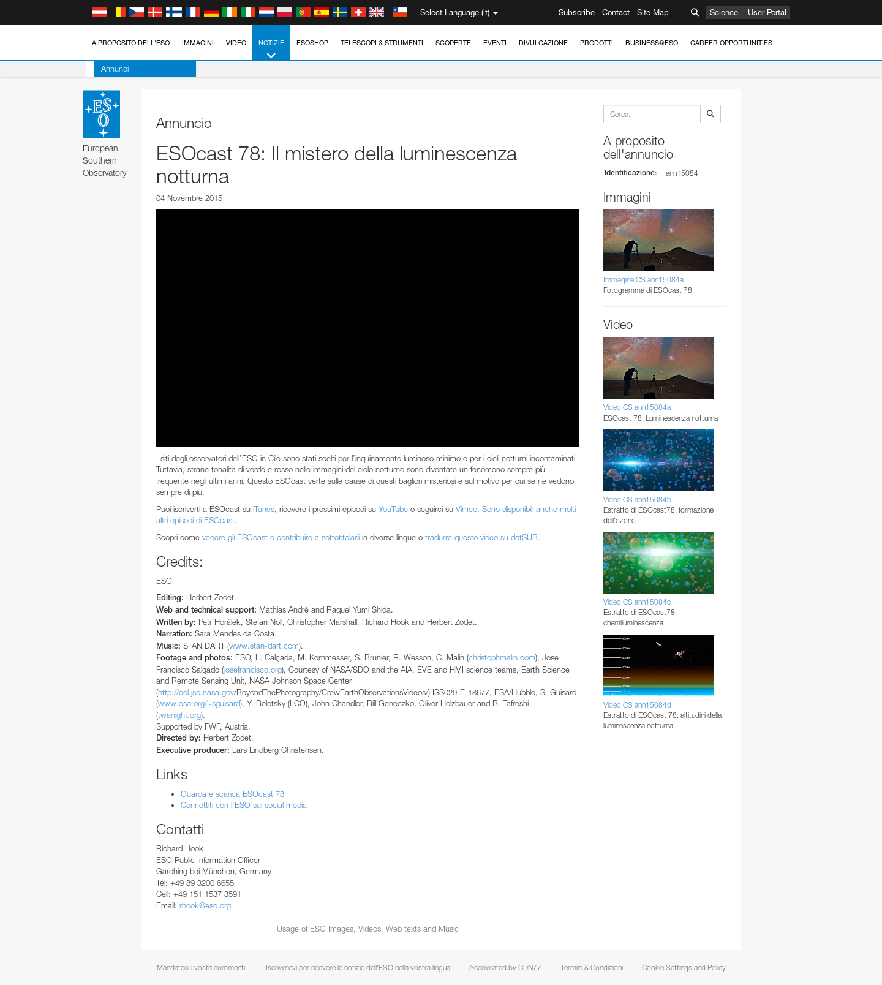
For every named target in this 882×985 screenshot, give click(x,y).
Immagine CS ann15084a (643, 279)
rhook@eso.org (205, 905)
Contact (616, 12)
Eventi (495, 43)
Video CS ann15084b (637, 499)
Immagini (198, 43)
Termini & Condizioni (591, 967)
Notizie (271, 50)
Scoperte (453, 43)
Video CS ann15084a (637, 407)
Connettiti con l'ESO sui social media (244, 805)
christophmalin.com (502, 657)
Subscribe (577, 12)
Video (236, 43)
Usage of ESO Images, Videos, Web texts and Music (368, 929)
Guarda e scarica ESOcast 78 (232, 794)
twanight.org (179, 715)
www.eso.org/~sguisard (199, 703)
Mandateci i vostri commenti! (202, 967)
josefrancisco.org (253, 669)
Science (724, 12)
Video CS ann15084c (637, 601)
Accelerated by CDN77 (505, 967)
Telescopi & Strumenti (382, 43)
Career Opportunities (731, 43)
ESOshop (312, 43)
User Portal (767, 12)
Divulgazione (543, 43)
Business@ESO (651, 43)
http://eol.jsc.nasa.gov (196, 692)
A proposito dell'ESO (131, 43)
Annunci (107, 69)
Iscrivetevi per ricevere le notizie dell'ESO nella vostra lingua (358, 967)
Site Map (653, 12)
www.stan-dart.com (264, 646)
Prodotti (596, 43)
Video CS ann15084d (637, 704)
